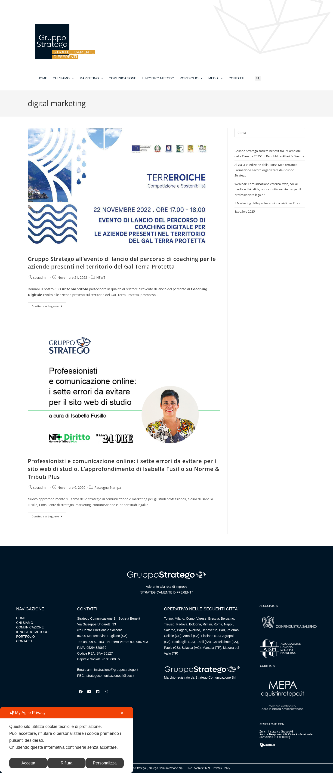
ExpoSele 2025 (244, 211)
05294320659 (96, 647)
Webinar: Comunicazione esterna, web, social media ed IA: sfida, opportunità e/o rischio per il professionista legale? (267, 189)
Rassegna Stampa (107, 487)
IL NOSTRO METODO (158, 78)
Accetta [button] (28, 763)
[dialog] (66, 740)
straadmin (41, 277)
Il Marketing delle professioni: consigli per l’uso (267, 203)
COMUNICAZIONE (122, 78)
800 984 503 (139, 642)
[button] (258, 78)
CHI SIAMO (63, 78)
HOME (42, 78)
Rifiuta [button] (66, 763)
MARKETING (91, 78)
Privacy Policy (221, 768)
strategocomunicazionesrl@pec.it (110, 675)
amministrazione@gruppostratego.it (112, 669)
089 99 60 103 (93, 642)
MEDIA (215, 78)
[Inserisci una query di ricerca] (269, 132)
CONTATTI (236, 78)
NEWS (100, 277)
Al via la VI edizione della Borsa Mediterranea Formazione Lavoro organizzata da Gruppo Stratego (265, 170)
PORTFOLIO (191, 78)
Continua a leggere (49, 305)
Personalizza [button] (105, 763)
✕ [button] (122, 713)
